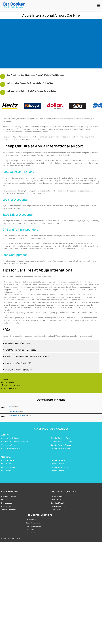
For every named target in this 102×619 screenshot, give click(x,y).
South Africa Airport (33, 523)
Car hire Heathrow (8, 445)
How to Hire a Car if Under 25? (18, 363)
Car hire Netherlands (59, 467)
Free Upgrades (6, 503)
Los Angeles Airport (58, 506)
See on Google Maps (10, 385)
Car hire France (7, 460)
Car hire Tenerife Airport (61, 445)
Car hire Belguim (57, 463)
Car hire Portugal (8, 467)
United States (31, 520)
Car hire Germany (58, 460)
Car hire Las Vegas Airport (11, 448)
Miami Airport (56, 500)
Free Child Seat (6, 506)
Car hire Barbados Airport (61, 438)
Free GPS (4, 500)
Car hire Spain (7, 463)
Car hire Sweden (57, 470)
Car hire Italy (6, 470)
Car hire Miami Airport (10, 438)
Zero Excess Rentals (8, 510)
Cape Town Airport (57, 496)
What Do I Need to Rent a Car (17, 343)
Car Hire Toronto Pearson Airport (14, 441)
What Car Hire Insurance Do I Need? (20, 350)
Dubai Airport (56, 510)
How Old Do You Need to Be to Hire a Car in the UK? (27, 356)
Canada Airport (31, 530)
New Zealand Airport (33, 526)
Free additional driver (9, 496)
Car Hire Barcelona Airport (61, 441)
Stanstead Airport (57, 503)
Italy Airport (30, 533)
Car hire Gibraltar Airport (61, 448)
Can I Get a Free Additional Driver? (19, 369)
